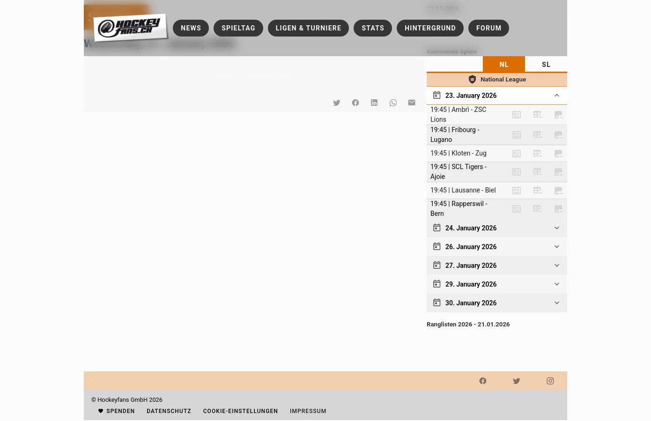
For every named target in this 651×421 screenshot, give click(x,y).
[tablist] (497, 64)
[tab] (504, 64)
